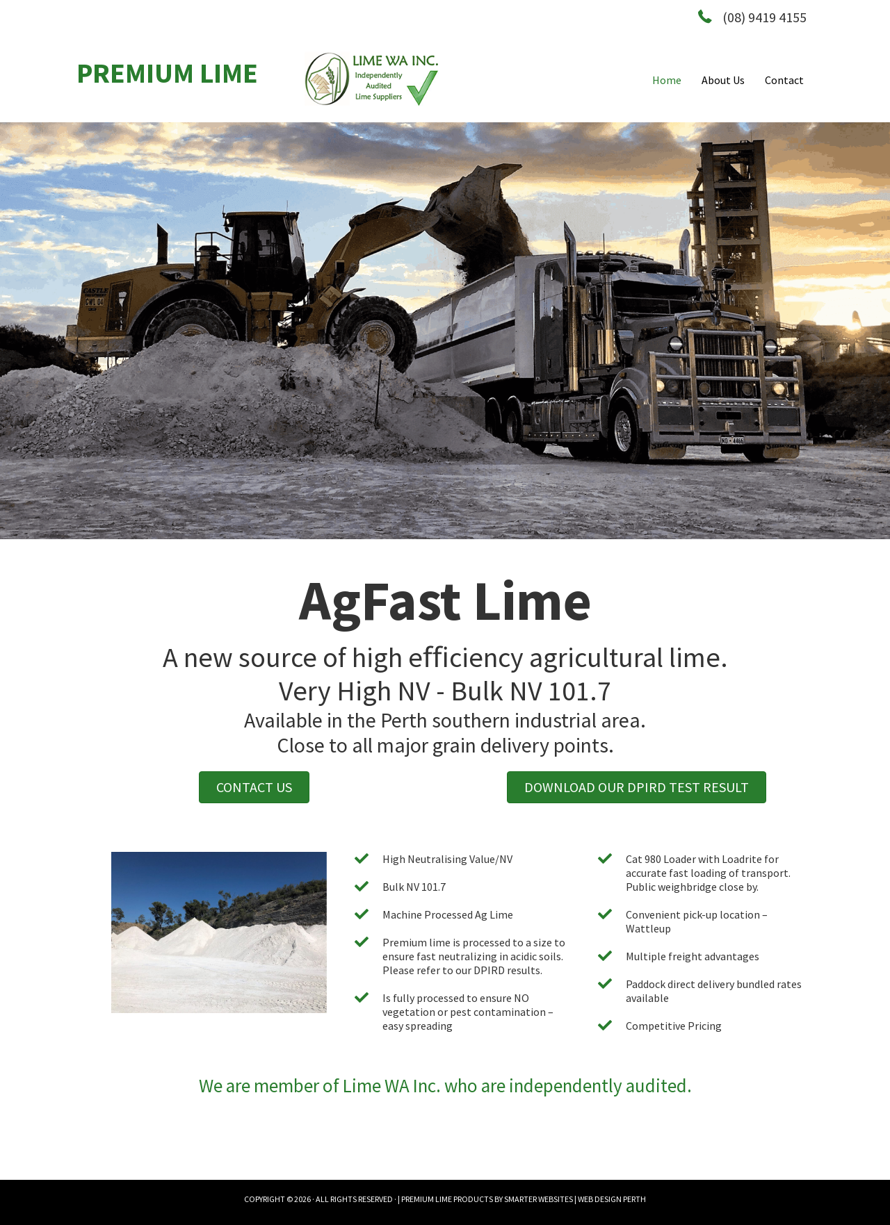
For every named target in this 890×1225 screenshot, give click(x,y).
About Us (723, 80)
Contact (784, 80)
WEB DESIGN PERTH (612, 1199)
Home (666, 80)
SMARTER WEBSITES (538, 1199)
